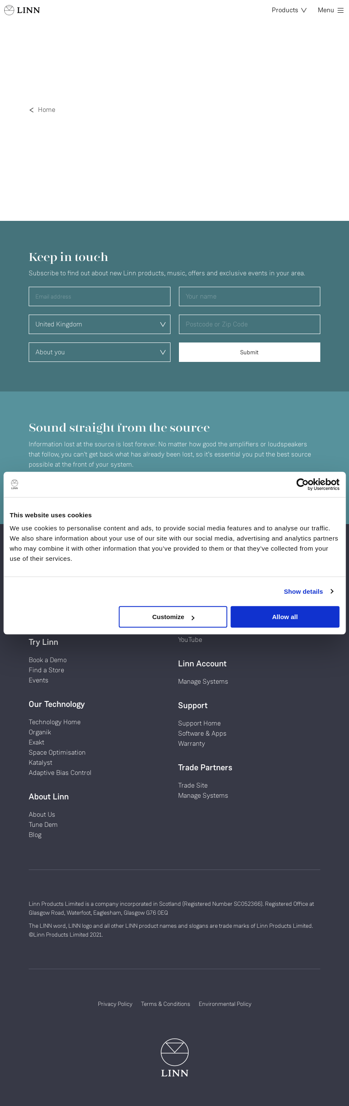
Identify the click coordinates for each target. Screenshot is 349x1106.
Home (46, 110)
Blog (35, 835)
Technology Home (55, 722)
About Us (42, 814)
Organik (40, 732)
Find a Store (46, 670)
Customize (173, 616)
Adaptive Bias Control (60, 773)
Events (39, 680)
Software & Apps (202, 733)
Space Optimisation (57, 752)
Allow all (285, 616)
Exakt (36, 742)
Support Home (199, 723)
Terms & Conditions (165, 1003)
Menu (331, 10)
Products (289, 10)
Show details (303, 591)
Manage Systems (203, 681)
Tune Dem (43, 825)
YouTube (190, 640)
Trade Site (193, 785)
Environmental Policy (225, 1003)
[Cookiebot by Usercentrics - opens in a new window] (302, 484)
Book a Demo (48, 660)
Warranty (191, 743)
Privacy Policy (115, 1003)
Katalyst (40, 762)
